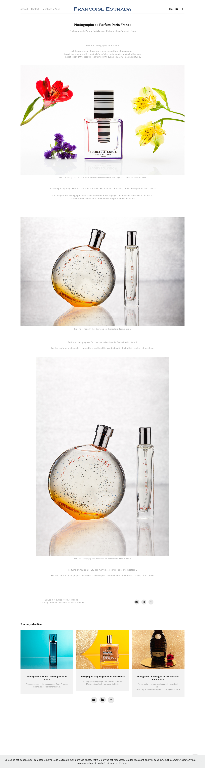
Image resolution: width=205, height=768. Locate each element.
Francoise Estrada (102, 8)
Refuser (123, 763)
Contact (35, 9)
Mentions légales (51, 9)
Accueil (24, 9)
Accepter (112, 763)
